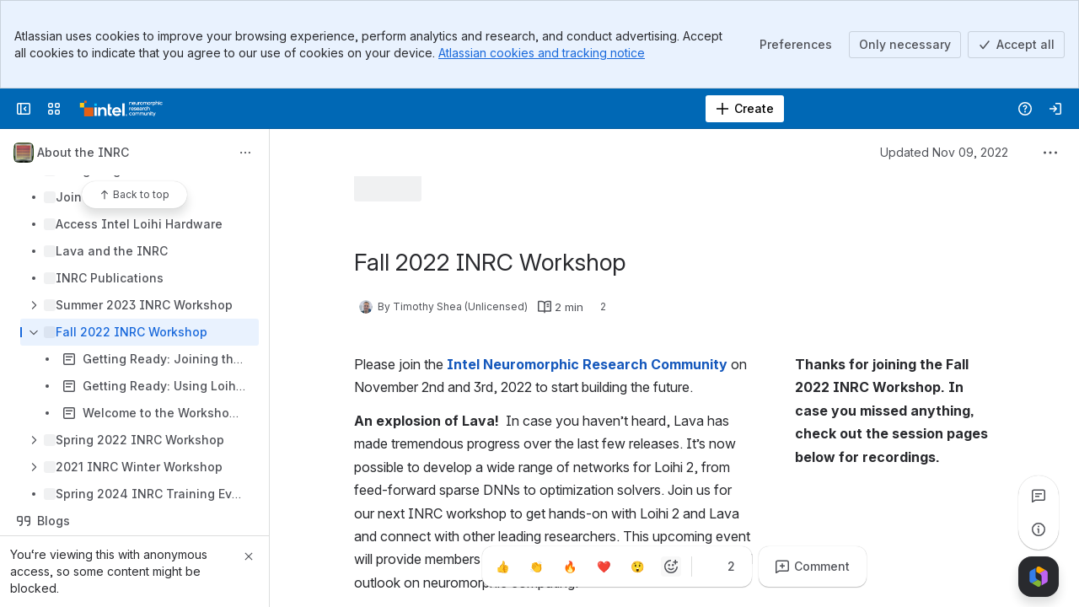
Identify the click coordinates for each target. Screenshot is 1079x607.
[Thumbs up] (502, 566)
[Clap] (536, 566)
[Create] (745, 108)
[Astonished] (637, 566)
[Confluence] (121, 108)
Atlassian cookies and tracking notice (541, 53)
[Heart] (603, 566)
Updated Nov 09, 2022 (944, 152)
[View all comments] (1038, 495)
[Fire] (569, 566)
